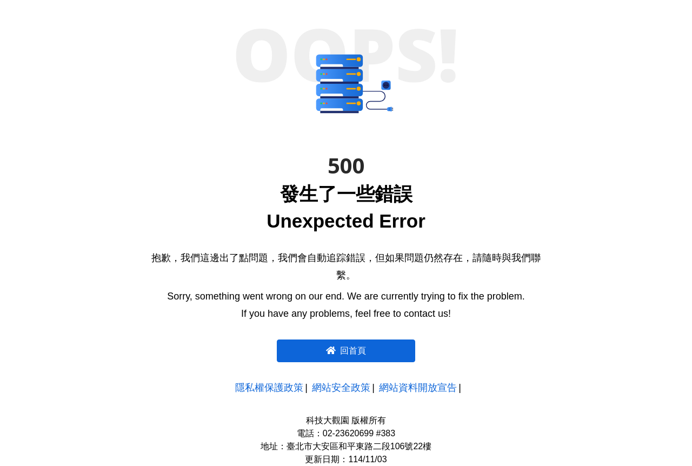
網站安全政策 (341, 387)
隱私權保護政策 (269, 387)
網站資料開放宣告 (418, 387)
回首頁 (346, 350)
